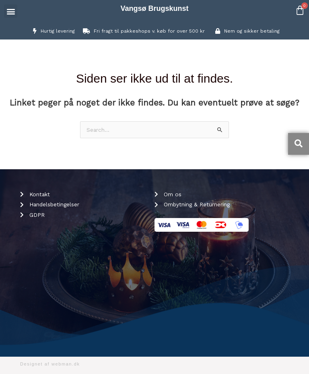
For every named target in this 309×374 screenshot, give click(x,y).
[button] (10, 11)
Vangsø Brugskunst (154, 8)
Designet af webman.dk (50, 364)
